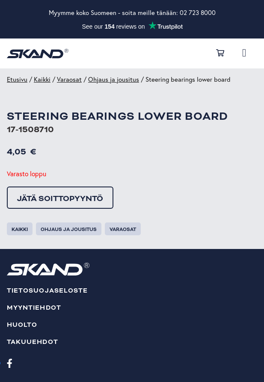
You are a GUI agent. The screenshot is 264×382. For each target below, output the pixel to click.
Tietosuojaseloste (47, 291)
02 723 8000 (198, 13)
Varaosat (69, 79)
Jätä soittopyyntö (60, 198)
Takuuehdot (32, 342)
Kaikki (42, 79)
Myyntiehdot (34, 308)
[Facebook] (9, 362)
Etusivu (17, 79)
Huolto (22, 325)
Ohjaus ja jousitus (113, 79)
